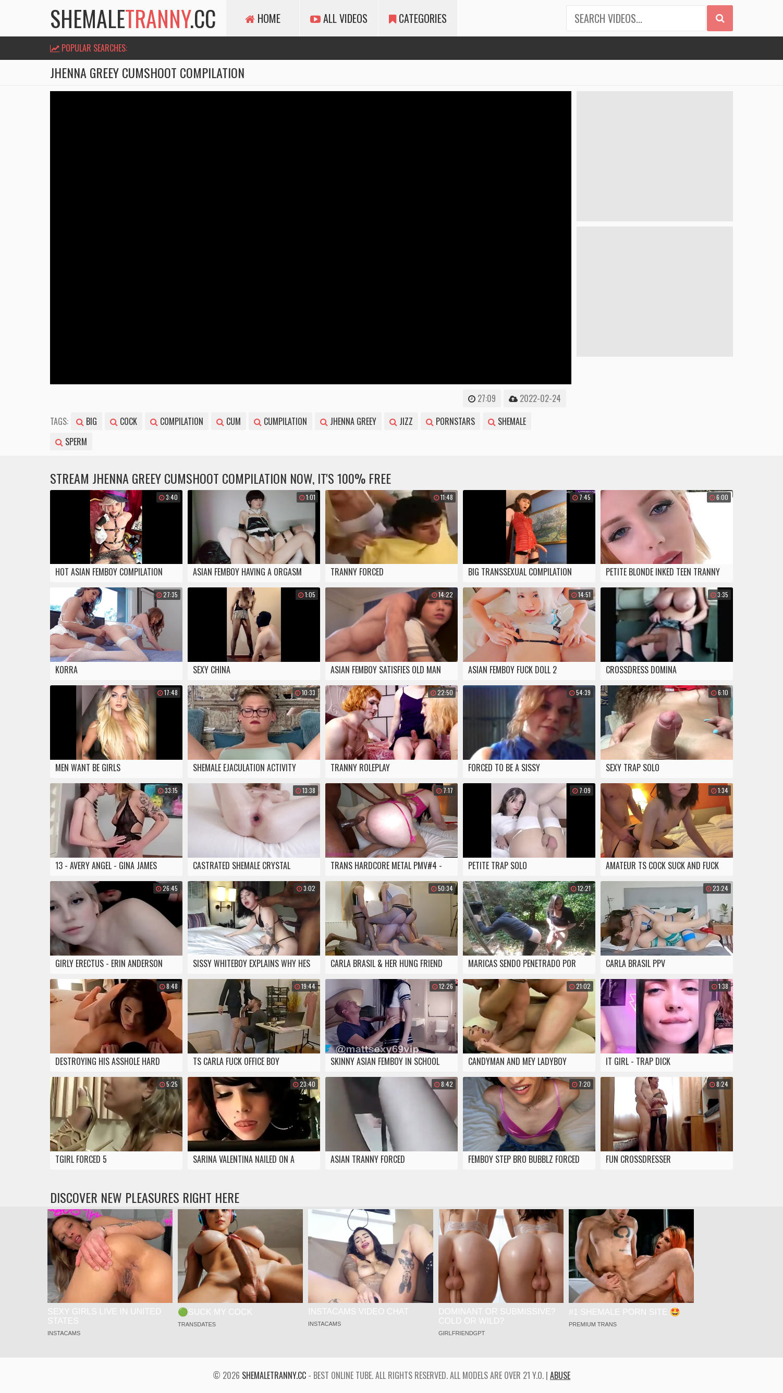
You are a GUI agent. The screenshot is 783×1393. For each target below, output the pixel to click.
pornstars (450, 421)
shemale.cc (133, 18)
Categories (418, 18)
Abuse (560, 1375)
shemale (507, 421)
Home (262, 18)
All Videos (339, 18)
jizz (401, 421)
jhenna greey (348, 421)
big (86, 421)
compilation (176, 421)
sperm (71, 441)
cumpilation (280, 421)
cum (228, 421)
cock (123, 421)
